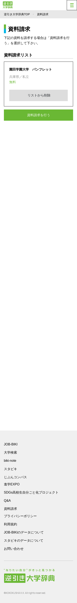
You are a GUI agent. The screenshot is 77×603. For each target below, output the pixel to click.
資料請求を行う (38, 115)
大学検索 (10, 452)
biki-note (10, 460)
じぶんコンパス (15, 477)
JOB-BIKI (11, 444)
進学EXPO (12, 484)
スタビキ (10, 469)
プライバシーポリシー (20, 516)
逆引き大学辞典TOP (17, 14)
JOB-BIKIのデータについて (24, 532)
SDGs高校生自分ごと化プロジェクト (31, 492)
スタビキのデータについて (23, 540)
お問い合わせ (14, 548)
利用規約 (10, 524)
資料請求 (10, 508)
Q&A (7, 500)
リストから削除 (38, 95)
